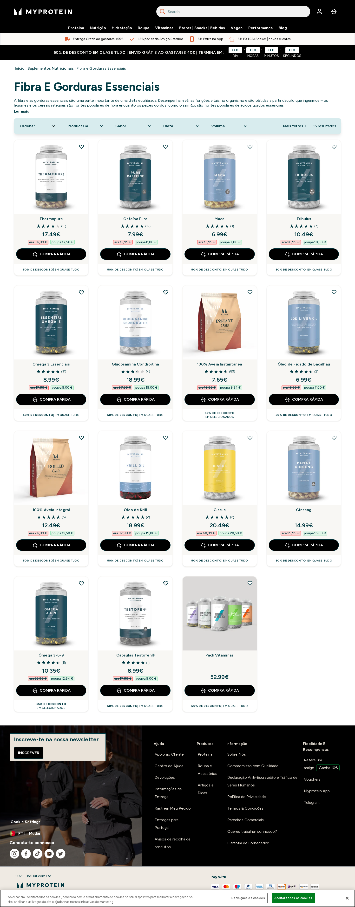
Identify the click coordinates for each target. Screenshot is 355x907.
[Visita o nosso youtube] (49, 854)
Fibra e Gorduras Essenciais (101, 68)
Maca (219, 219)
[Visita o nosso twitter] (61, 854)
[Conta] (319, 11)
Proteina (76, 28)
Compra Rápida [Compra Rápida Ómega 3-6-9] (51, 690)
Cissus (220, 510)
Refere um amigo (322, 764)
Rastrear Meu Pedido (173, 808)
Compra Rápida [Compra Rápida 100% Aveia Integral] (51, 545)
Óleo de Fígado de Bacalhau (304, 364)
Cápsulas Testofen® (135, 655)
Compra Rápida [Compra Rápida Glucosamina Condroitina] (135, 399)
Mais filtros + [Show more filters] (294, 126)
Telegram (312, 802)
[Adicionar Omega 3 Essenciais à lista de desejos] (81, 292)
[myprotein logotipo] (43, 11)
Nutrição (98, 28)
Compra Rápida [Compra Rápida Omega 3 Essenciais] (51, 399)
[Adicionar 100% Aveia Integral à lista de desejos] (81, 437)
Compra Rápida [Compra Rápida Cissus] (219, 545)
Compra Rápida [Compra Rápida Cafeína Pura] (135, 254)
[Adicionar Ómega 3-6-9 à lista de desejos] (81, 583)
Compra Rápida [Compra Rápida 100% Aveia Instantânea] (219, 399)
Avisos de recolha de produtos (173, 843)
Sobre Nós (236, 754)
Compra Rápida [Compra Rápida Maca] (219, 254)
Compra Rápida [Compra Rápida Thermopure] (51, 254)
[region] (177, 898)
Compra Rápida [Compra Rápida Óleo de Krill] (135, 545)
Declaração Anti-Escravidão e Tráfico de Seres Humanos (262, 781)
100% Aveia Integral (51, 510)
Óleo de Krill (135, 510)
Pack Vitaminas (219, 655)
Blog (283, 28)
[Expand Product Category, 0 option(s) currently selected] (86, 126)
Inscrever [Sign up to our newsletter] (28, 753)
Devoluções (165, 777)
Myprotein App (317, 791)
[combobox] (233, 11)
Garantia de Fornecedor (248, 843)
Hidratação (122, 28)
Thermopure (51, 219)
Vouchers (312, 779)
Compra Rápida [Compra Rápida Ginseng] (303, 545)
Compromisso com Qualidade (252, 766)
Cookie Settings (25, 821)
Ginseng (303, 510)
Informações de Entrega (168, 793)
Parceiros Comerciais (245, 820)
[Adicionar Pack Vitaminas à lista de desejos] (250, 583)
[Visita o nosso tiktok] (37, 854)
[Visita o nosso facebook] (26, 854)
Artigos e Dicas (206, 789)
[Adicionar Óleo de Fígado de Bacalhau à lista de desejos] (334, 292)
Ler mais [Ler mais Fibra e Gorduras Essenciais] (21, 111)
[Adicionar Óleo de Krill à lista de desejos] (166, 437)
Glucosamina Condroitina (135, 364)
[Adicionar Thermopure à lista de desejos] (81, 146)
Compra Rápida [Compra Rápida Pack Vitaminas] (219, 690)
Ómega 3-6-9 (51, 655)
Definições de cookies (248, 898)
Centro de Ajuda (169, 766)
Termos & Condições (245, 808)
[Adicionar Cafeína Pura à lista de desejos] (166, 146)
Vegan (237, 28)
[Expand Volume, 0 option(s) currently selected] (229, 126)
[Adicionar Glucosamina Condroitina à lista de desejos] (166, 292)
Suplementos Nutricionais (50, 68)
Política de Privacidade (246, 796)
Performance (260, 28)
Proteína (205, 754)
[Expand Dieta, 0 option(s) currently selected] (181, 126)
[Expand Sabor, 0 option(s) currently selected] (134, 126)
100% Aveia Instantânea (219, 364)
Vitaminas (164, 28)
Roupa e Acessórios (207, 770)
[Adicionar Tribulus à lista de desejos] (334, 146)
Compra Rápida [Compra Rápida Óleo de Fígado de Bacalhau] (303, 399)
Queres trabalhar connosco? (252, 831)
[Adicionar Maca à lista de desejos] (250, 146)
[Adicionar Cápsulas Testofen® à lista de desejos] (166, 583)
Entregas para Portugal (166, 824)
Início (20, 68)
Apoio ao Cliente (169, 754)
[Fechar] (347, 898)
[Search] (162, 11)
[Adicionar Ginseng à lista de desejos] (334, 437)
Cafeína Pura (135, 219)
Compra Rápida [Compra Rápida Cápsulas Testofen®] (135, 690)
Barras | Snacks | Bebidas (202, 28)
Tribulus (303, 219)
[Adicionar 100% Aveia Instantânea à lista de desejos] (250, 292)
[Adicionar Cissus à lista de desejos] (250, 437)
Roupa (143, 28)
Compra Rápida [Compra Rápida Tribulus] (303, 254)
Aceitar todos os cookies (293, 898)
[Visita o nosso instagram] (14, 854)
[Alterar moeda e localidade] (71, 833)
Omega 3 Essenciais (51, 364)
